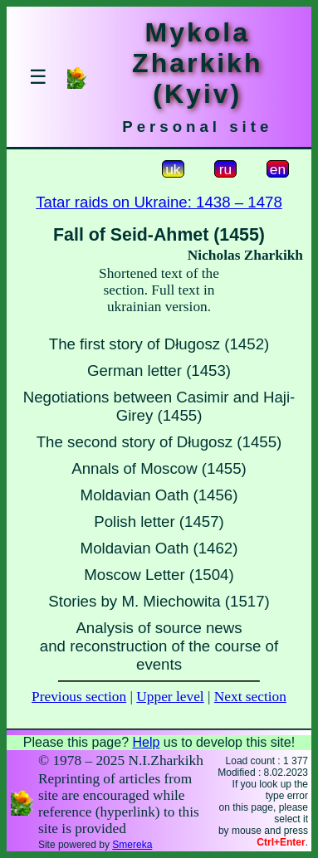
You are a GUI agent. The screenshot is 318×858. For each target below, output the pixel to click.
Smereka (132, 845)
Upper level (169, 696)
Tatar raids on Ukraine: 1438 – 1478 (159, 202)
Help (145, 742)
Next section (250, 696)
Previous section (79, 696)
